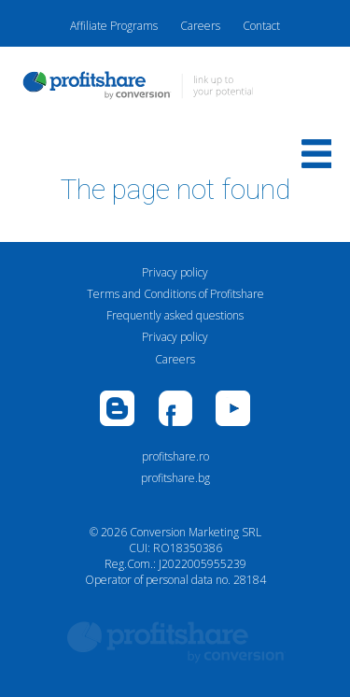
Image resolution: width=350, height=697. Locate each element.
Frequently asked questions (175, 315)
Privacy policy (175, 272)
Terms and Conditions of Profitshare (175, 294)
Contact (261, 26)
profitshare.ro (175, 456)
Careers (200, 26)
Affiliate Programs (114, 26)
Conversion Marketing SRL (195, 532)
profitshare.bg (175, 478)
